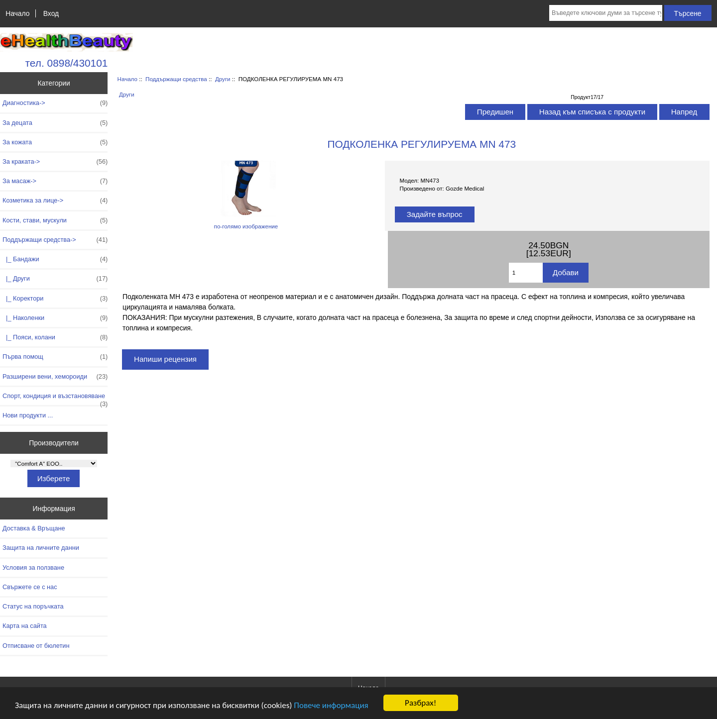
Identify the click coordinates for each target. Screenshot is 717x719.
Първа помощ (55, 357)
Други (223, 79)
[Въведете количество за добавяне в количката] (526, 273)
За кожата (55, 142)
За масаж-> (55, 181)
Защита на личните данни (40, 547)
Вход (51, 13)
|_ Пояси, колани (55, 337)
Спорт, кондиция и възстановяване (55, 398)
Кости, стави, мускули (55, 220)
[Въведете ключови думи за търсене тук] (605, 13)
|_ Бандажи (55, 259)
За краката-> (55, 162)
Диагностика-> (55, 103)
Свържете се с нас (29, 587)
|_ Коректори (55, 299)
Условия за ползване (33, 567)
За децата (55, 123)
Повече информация (331, 705)
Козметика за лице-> (55, 201)
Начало (17, 13)
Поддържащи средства (176, 79)
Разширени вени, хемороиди (55, 377)
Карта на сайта (24, 625)
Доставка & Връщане (33, 528)
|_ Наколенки (55, 318)
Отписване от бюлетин (35, 645)
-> (55, 240)
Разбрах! (420, 703)
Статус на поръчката (33, 606)
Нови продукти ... (27, 415)
